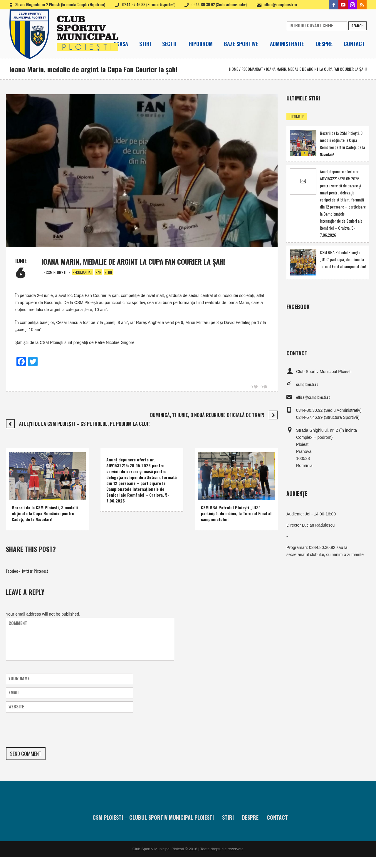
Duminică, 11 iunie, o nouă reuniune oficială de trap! (207, 415)
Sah (98, 272)
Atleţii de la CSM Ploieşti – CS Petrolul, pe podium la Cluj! (84, 423)
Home (233, 69)
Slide (109, 272)
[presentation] (50, 729)
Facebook (13, 571)
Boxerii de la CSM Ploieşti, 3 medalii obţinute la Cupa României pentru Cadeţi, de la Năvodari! (45, 513)
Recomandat (252, 69)
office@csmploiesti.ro (280, 4)
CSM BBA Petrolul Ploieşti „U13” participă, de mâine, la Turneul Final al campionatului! (236, 513)
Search (357, 25)
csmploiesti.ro (307, 384)
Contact (277, 817)
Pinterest (41, 571)
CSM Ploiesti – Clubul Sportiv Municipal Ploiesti (153, 817)
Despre (250, 817)
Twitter (27, 571)
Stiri (228, 817)
